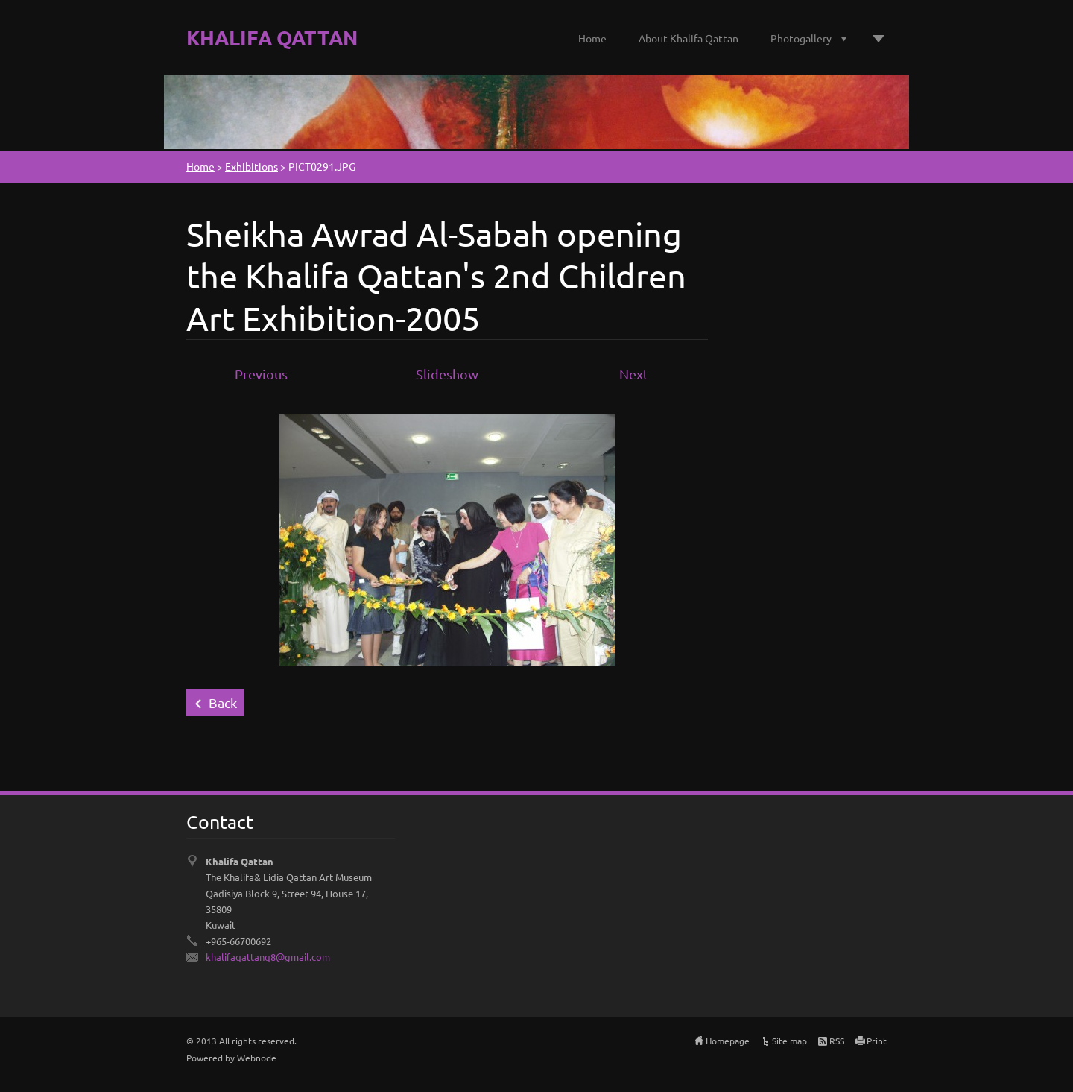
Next (633, 374)
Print (877, 1041)
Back (223, 702)
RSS (836, 1041)
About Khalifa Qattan (688, 38)
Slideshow (447, 374)
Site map (789, 1041)
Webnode (256, 1058)
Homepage (728, 1041)
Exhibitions (251, 166)
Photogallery (801, 38)
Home (592, 38)
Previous (261, 374)
